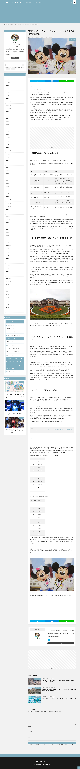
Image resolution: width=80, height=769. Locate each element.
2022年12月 (8, 176)
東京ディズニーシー (17, 67)
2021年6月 (8, 219)
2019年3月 (8, 304)
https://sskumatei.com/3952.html (37, 438)
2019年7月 (8, 294)
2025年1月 (8, 128)
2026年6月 (8, 82)
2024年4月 (8, 144)
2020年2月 (8, 271)
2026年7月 (8, 79)
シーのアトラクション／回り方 (14, 361)
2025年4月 (8, 121)
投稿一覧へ (60, 643)
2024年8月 (8, 134)
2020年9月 (8, 248)
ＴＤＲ (22, 67)
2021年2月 (8, 232)
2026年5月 (8, 85)
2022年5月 (8, 190)
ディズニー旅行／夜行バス (13, 335)
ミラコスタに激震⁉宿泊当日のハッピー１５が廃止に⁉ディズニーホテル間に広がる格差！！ (59, 690)
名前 (29, 726)
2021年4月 (8, 225)
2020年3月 (8, 268)
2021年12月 (8, 199)
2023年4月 (8, 170)
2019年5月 (8, 301)
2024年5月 (8, 141)
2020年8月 (8, 252)
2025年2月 (8, 124)
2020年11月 (8, 242)
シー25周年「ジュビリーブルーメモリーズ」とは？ (14, 414)
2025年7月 (8, 114)
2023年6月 (8, 163)
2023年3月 (8, 173)
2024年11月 (8, 131)
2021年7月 (8, 216)
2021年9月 (8, 209)
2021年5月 (8, 222)
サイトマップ (35, 2)
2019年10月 (8, 284)
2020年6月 (8, 258)
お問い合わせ (28, 2)
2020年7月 (8, 255)
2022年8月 (8, 183)
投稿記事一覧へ (14, 57)
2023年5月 (8, 167)
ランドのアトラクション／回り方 (14, 358)
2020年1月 (8, 274)
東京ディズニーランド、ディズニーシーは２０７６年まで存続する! (26, 24)
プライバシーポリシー (40, 761)
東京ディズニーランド (9, 67)
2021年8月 (8, 212)
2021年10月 (8, 206)
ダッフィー (10, 368)
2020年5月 (8, 261)
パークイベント (11, 338)
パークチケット (38, 678)
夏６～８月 (10, 345)
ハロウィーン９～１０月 (13, 348)
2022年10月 (8, 180)
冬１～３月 (10, 355)
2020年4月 (8, 265)
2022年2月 (8, 193)
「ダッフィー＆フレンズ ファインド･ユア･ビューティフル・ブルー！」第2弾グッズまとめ (14, 396)
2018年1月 (8, 310)
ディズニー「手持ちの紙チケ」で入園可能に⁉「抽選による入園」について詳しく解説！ (58, 681)
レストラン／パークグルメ (13, 365)
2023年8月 (8, 157)
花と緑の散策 (10, 325)
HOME (6, 24)
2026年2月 (8, 95)
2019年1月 (8, 307)
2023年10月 (8, 150)
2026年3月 (8, 92)
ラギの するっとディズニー (14, 2)
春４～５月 (10, 341)
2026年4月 (8, 88)
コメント (30, 713)
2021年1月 (8, 235)
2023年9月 (8, 154)
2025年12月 (8, 101)
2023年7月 (8, 160)
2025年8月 (8, 111)
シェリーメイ (10, 371)
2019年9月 (8, 288)
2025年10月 (8, 108)
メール (30, 731)
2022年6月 (8, 186)
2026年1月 (8, 98)
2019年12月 (8, 278)
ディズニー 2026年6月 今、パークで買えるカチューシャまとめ (14, 431)
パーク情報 (11, 24)
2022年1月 (8, 196)
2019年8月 (8, 291)
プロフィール (41, 2)
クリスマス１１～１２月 (13, 351)
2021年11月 (8, 203)
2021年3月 (8, 229)
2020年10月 (8, 245)
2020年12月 (8, 239)
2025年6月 (8, 118)
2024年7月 (8, 137)
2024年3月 (8, 147)
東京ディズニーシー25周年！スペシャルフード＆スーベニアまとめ (59, 698)
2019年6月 (8, 297)
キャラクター (10, 328)
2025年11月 (8, 105)
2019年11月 (8, 281)
